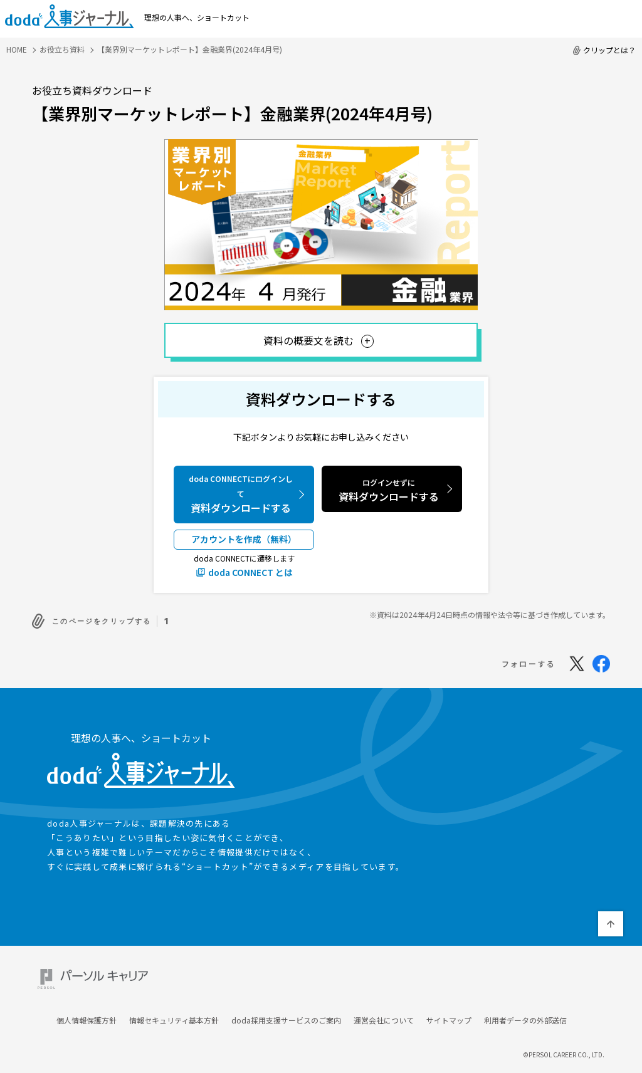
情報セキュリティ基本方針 (174, 1007)
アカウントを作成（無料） (244, 539)
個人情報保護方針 (86, 1007)
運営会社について (384, 1007)
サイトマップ (448, 1007)
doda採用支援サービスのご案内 (286, 1007)
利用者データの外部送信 (525, 1007)
